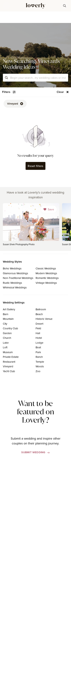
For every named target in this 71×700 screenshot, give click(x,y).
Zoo (38, 371)
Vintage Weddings (46, 283)
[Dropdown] (48, 209)
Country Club (10, 328)
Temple (40, 362)
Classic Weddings (46, 268)
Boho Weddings (12, 268)
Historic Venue (44, 319)
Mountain (8, 319)
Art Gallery (9, 309)
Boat (38, 347)
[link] (31, 225)
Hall (38, 333)
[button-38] (64, 5)
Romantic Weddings (47, 278)
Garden (7, 333)
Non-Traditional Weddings (18, 278)
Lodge (39, 343)
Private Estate (11, 357)
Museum (8, 352)
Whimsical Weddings (15, 287)
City (5, 324)
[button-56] (63, 92)
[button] (6, 5)
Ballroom (41, 309)
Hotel (39, 338)
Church (7, 338)
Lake (6, 343)
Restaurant (9, 362)
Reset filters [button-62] (35, 166)
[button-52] (15, 104)
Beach (39, 314)
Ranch (39, 357)
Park (38, 352)
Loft (5, 347)
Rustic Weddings (12, 283)
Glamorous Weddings (15, 273)
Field (38, 328)
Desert (39, 324)
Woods (40, 366)
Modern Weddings (46, 273)
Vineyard (8, 366)
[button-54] (9, 92)
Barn (5, 314)
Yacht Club (9, 371)
